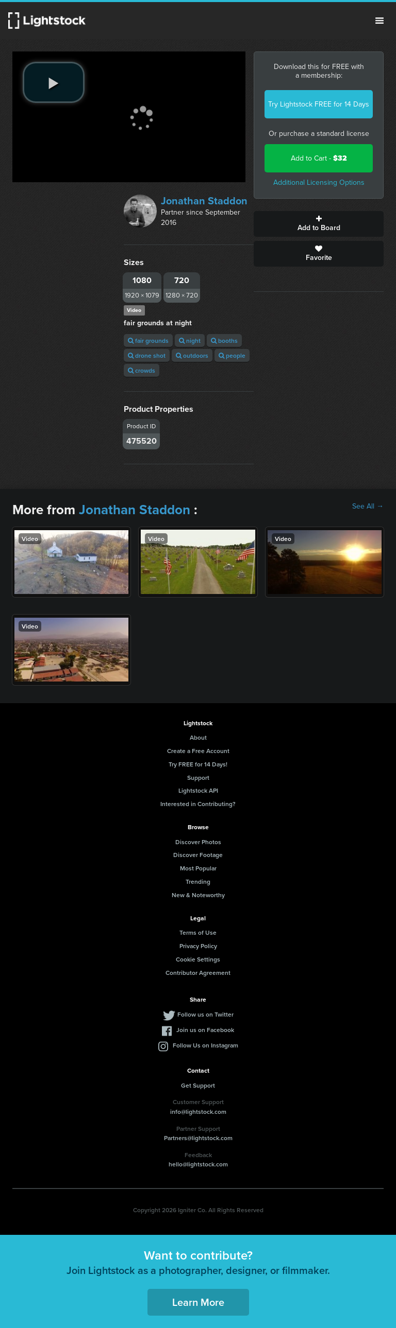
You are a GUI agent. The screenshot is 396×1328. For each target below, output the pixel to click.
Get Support (198, 1085)
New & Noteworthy (198, 894)
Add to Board (318, 224)
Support (198, 777)
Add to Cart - (319, 158)
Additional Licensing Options (319, 182)
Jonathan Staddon (204, 200)
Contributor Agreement (198, 972)
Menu (379, 20)
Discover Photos (198, 841)
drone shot (147, 355)
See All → (368, 506)
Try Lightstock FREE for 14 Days (318, 104)
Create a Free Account (198, 750)
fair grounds (148, 340)
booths (224, 340)
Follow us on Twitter (205, 1014)
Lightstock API (198, 790)
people (232, 355)
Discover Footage (198, 854)
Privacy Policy (198, 945)
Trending (198, 881)
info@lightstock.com (198, 1111)
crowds (141, 370)
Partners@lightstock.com (198, 1137)
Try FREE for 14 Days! (198, 764)
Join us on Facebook (205, 1029)
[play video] (54, 82)
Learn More (198, 1302)
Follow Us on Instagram (205, 1045)
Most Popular (198, 868)
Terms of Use (198, 932)
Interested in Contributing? (198, 803)
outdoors (192, 355)
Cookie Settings (198, 959)
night (190, 340)
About (198, 737)
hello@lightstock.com (198, 1164)
